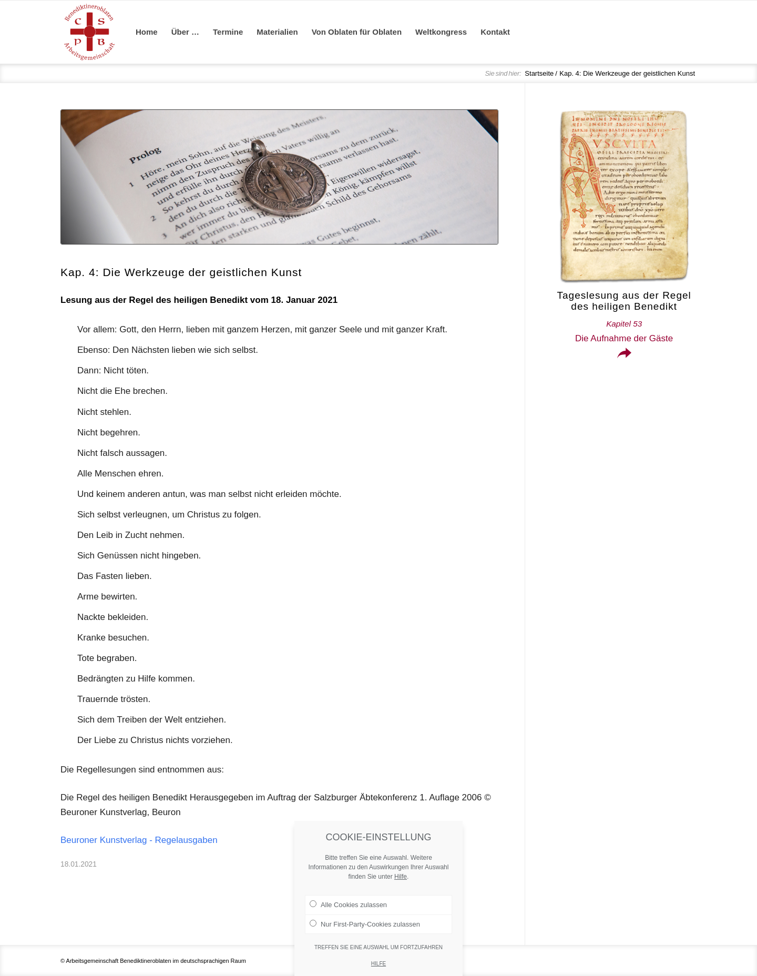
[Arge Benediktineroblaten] (89, 32)
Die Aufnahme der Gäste (624, 331)
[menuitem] (147, 32)
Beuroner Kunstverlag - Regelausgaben (139, 840)
